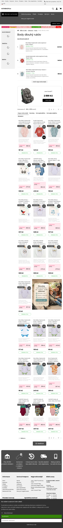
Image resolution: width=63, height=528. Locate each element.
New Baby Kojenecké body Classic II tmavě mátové (36, 70)
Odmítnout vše (31, 524)
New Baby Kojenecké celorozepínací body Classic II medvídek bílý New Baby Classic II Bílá (25, 124)
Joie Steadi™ (48, 91)
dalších (39, 443)
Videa (25, 1)
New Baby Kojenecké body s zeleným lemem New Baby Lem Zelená (24, 361)
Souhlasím (5, 516)
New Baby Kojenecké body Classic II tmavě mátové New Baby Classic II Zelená (54, 123)
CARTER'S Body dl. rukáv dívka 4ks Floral (54, 400)
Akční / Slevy (56, 24)
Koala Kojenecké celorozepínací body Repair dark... (36, 57)
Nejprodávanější (23, 113)
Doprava (12, 1)
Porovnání (19, 486)
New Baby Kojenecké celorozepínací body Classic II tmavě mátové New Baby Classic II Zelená (39, 361)
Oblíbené (19, 484)
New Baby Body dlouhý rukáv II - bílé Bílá (54, 160)
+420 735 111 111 (50, 487)
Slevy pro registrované (27, 18)
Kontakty (40, 1)
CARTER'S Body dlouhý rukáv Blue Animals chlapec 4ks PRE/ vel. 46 (39, 161)
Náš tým (47, 14)
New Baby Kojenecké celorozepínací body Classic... (36, 43)
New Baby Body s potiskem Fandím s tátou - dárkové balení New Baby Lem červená (25, 203)
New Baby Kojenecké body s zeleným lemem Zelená (39, 321)
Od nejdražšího (40, 113)
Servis (16, 1)
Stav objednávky (32, 1)
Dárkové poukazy (26, 14)
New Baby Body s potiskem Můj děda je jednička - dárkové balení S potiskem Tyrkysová (54, 203)
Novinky (32, 113)
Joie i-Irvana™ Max (36, 484)
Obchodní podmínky (8, 489)
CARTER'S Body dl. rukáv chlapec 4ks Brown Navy (38, 401)
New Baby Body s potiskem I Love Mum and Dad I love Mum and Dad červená (39, 202)
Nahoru (22, 438)
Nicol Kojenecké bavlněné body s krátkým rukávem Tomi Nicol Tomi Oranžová (53, 361)
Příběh (34, 14)
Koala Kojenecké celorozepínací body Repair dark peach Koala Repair (39, 123)
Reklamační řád (6, 491)
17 (58, 109)
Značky (7, 1)
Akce (3, 1)
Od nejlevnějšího (52, 113)
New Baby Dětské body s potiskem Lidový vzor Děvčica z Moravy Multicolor (39, 243)
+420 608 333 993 (51, 490)
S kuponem (22, 145)
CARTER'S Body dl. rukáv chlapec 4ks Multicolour (24, 401)
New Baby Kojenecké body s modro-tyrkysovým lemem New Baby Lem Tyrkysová (24, 323)
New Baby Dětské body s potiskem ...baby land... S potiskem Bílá (23, 243)
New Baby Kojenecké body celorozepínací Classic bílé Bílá (24, 283)
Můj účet (19, 482)
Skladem (20, 116)
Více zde (48, 100)
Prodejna (21, 1)
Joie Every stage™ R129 (37, 485)
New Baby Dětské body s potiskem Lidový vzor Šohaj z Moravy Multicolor (53, 243)
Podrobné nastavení (8, 520)
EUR (3, 4)
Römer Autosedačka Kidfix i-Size (38, 487)
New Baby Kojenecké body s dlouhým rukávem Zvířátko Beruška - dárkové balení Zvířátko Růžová (24, 163)
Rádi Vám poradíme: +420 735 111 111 (52, 3)
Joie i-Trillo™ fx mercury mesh (37, 481)
